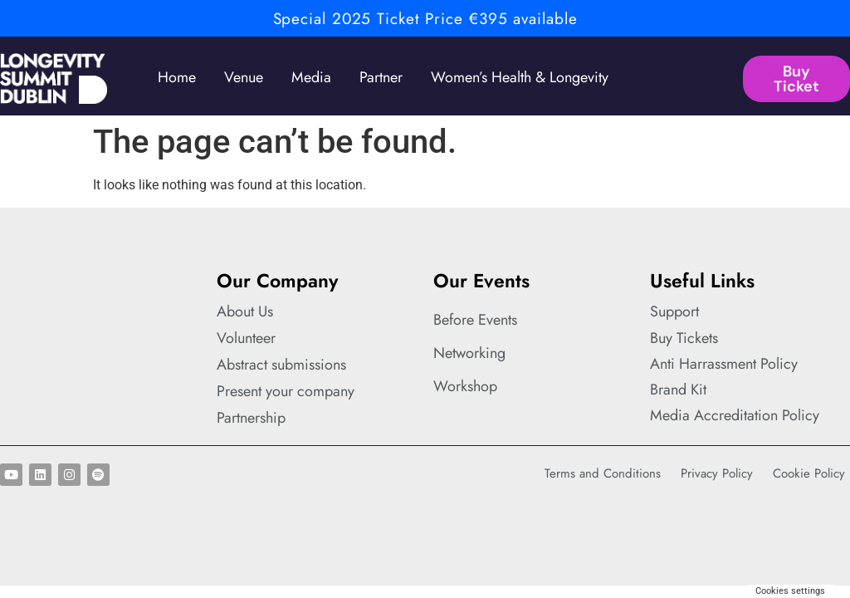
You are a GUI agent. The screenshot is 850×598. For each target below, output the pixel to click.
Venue (243, 77)
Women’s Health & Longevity (519, 77)
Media (311, 77)
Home (177, 77)
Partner (381, 77)
